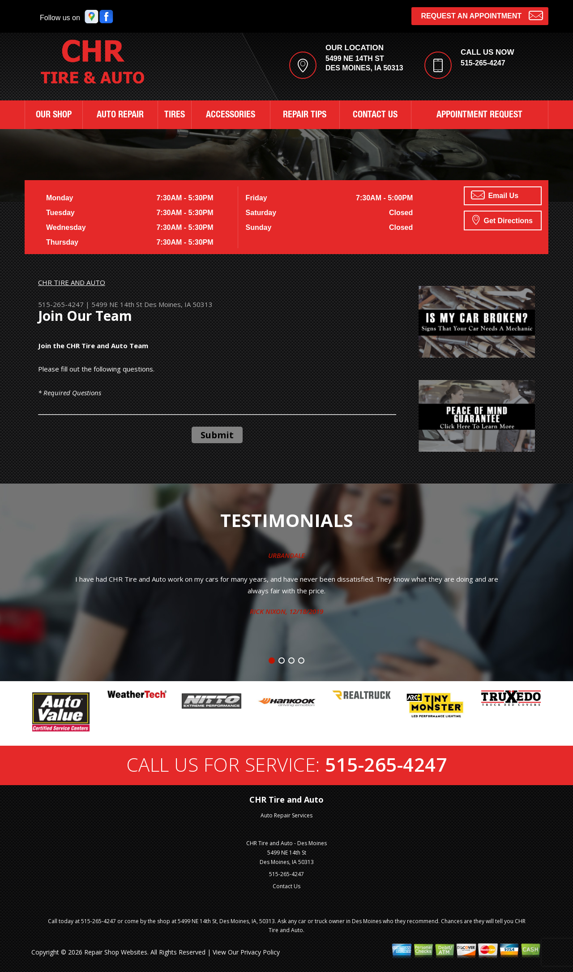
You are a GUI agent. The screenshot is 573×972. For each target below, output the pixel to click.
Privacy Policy (260, 952)
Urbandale (286, 555)
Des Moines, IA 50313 (178, 304)
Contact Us (286, 886)
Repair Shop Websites (115, 952)
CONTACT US (375, 115)
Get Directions (502, 220)
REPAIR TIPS (304, 115)
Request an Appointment (482, 15)
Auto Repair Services (286, 815)
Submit (217, 435)
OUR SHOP (54, 115)
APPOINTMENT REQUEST (479, 115)
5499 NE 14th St (116, 304)
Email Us (494, 194)
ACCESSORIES (230, 115)
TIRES (174, 115)
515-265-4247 (483, 63)
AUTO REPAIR (120, 115)
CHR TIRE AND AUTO (71, 282)
